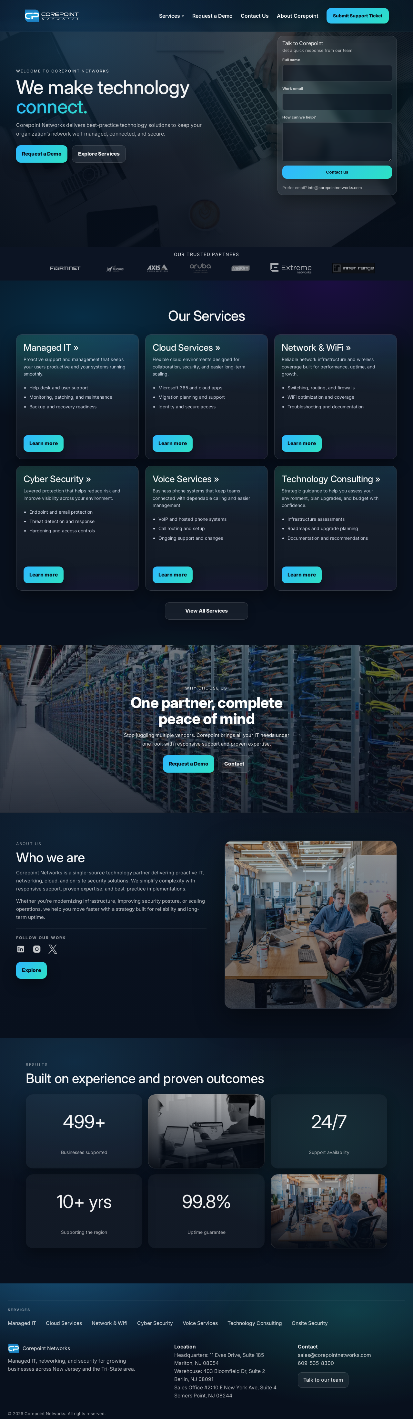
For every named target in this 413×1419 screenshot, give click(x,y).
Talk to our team (323, 1380)
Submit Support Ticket (357, 15)
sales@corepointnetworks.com (334, 1355)
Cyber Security (155, 1323)
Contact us (337, 172)
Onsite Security (310, 1323)
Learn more (43, 448)
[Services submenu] (182, 15)
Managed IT (22, 1323)
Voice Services (200, 1323)
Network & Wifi (109, 1323)
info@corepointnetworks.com (335, 187)
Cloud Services (64, 1323)
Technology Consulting (254, 1323)
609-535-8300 (316, 1363)
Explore (25, 973)
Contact (234, 764)
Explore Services (99, 154)
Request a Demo (42, 154)
